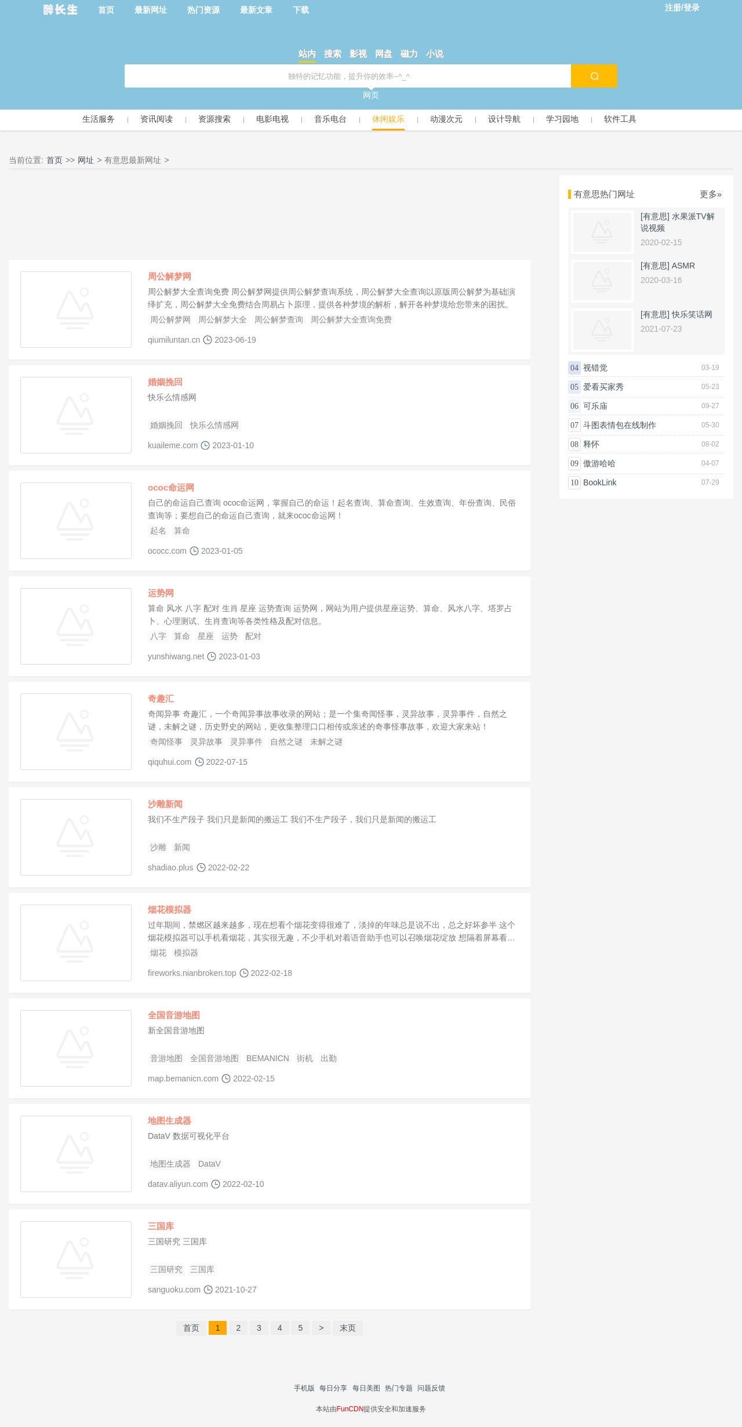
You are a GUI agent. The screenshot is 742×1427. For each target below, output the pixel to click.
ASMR (683, 265)
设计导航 (504, 119)
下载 (301, 9)
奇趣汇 (161, 698)
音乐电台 (330, 119)
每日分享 (333, 1388)
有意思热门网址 (604, 194)
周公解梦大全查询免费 (351, 319)
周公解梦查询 (278, 319)
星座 (206, 636)
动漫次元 (446, 119)
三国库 (161, 1226)
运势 (229, 636)
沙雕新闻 (165, 804)
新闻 (182, 847)
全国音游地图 (174, 1015)
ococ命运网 (171, 487)
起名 (158, 530)
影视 (358, 54)
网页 (371, 95)
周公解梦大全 (222, 319)
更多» (711, 194)
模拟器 (186, 952)
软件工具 (620, 119)
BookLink (600, 482)
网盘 (383, 54)
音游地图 (166, 1058)
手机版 (304, 1388)
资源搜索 (214, 119)
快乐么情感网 (214, 425)
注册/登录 (682, 7)
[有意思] (655, 216)
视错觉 (595, 367)
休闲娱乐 (388, 119)
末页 (348, 1327)
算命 (182, 530)
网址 (86, 160)
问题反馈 (431, 1388)
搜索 (332, 54)
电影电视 (272, 119)
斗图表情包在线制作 (619, 425)
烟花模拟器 (169, 909)
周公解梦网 (169, 276)
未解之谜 (326, 741)
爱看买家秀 (603, 386)
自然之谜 (286, 741)
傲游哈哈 (599, 463)
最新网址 (150, 9)
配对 (253, 636)
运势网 (161, 593)
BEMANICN (267, 1058)
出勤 (329, 1058)
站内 (307, 54)
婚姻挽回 (165, 382)
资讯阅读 (156, 119)
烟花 (158, 952)
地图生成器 (169, 1120)
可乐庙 (595, 406)
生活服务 (98, 119)
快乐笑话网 (692, 314)
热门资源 (203, 9)
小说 (434, 54)
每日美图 (366, 1388)
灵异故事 (206, 741)
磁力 (409, 54)
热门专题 (399, 1388)
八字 (158, 636)
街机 (305, 1058)
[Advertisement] (269, 217)
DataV (209, 1163)
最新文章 (256, 9)
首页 (106, 9)
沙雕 (158, 847)
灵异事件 (246, 741)
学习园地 (562, 119)
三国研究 (166, 1269)
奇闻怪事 (166, 741)
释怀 (591, 444)
